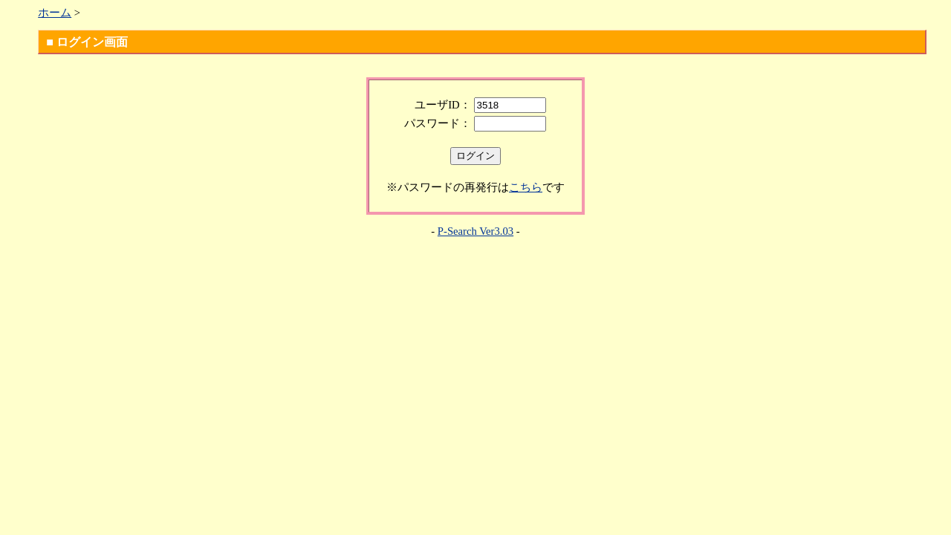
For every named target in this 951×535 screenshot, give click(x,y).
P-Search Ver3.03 (475, 231)
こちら (525, 187)
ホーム (54, 13)
